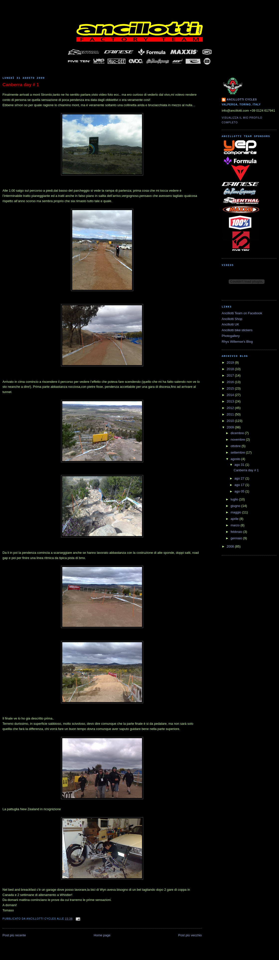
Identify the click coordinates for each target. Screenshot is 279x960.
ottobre (236, 446)
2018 (231, 369)
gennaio (237, 538)
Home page (102, 935)
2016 (231, 382)
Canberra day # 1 (20, 84)
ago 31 (239, 465)
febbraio (237, 532)
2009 (231, 427)
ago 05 (239, 491)
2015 (231, 388)
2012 (231, 408)
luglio (235, 499)
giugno (236, 506)
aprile (235, 519)
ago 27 (239, 478)
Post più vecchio (190, 935)
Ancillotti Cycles (242, 99)
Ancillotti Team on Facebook (242, 313)
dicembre (238, 433)
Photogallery (231, 336)
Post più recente (14, 935)
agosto (236, 459)
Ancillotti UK (230, 324)
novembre (238, 439)
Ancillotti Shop (232, 319)
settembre (238, 452)
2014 (231, 395)
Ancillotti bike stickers (237, 330)
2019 (231, 362)
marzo (236, 525)
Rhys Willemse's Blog (237, 341)
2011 (231, 414)
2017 (231, 375)
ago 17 (239, 485)
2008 (231, 546)
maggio (236, 512)
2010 (231, 421)
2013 (231, 401)
